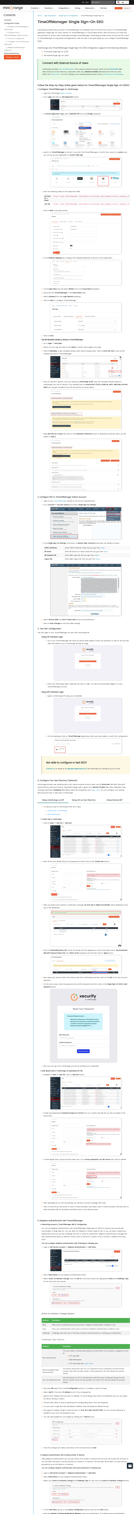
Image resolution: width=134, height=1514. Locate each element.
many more (95, 790)
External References (11, 53)
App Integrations (50, 16)
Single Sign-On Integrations (68, 16)
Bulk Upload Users (54, 814)
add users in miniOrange (113, 74)
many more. (55, 74)
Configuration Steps (11, 23)
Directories (114, 69)
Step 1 (102, 548)
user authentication (67, 69)
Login (86, 2)
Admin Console (65, 93)
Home (40, 16)
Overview (7, 20)
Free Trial (118, 8)
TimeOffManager (60, 501)
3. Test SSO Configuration (15, 38)
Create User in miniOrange (57, 811)
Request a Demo (12, 57)
